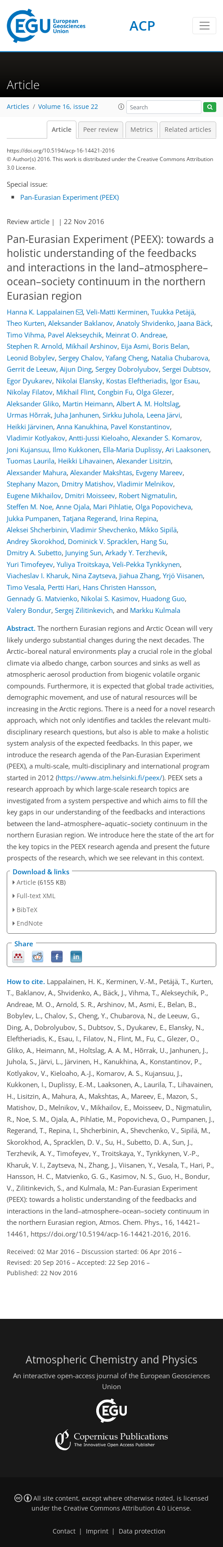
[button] (121, 107)
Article (61, 130)
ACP (142, 25)
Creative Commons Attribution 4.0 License (126, 1508)
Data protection (142, 1531)
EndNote (30, 923)
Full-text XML (36, 895)
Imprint (97, 1531)
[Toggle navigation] (204, 25)
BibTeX (27, 909)
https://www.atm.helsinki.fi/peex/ (110, 777)
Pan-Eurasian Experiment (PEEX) (69, 197)
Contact (64, 1531)
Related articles (188, 130)
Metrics (141, 130)
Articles (18, 107)
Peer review (100, 130)
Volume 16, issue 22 (68, 107)
